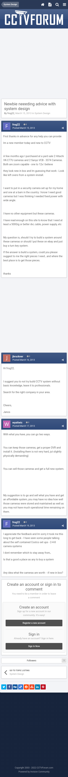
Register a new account (34, 623)
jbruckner (17, 356)
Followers (31, 660)
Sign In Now (34, 646)
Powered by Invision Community (34, 771)
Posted (24, 128)
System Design (42, 113)
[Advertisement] (34, 64)
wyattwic (17, 422)
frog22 (10, 113)
